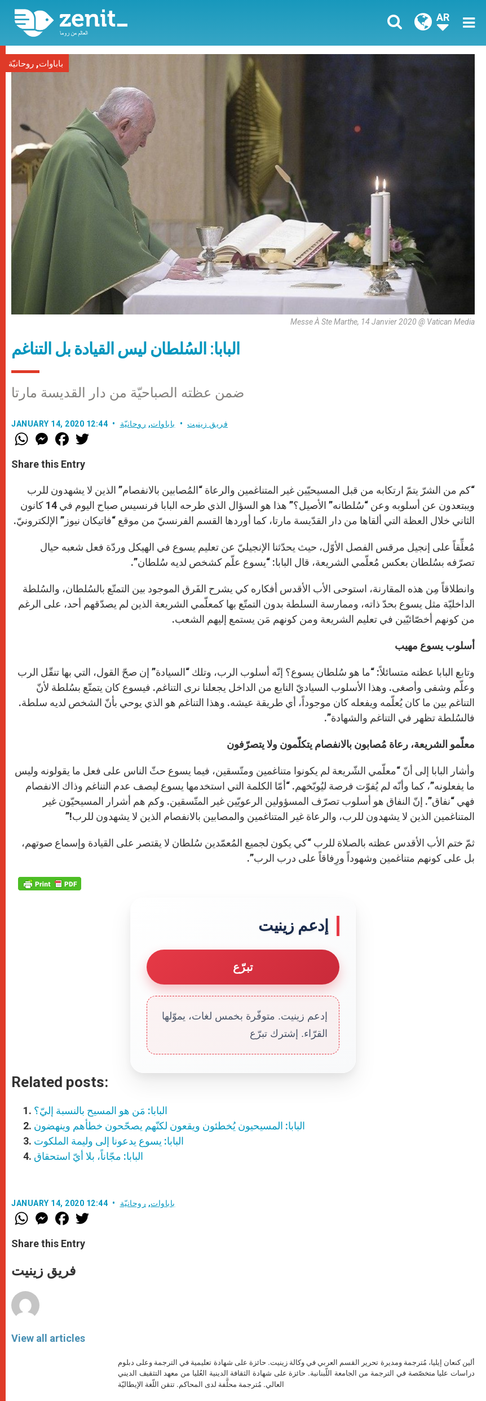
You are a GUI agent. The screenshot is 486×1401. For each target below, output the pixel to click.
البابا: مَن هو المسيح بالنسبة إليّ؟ (100, 1110)
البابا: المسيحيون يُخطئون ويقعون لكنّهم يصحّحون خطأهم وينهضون (169, 1126)
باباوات (51, 64)
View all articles (48, 1338)
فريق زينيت (207, 423)
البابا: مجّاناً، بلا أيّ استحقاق (88, 1156)
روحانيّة (21, 64)
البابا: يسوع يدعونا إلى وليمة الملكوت (109, 1141)
